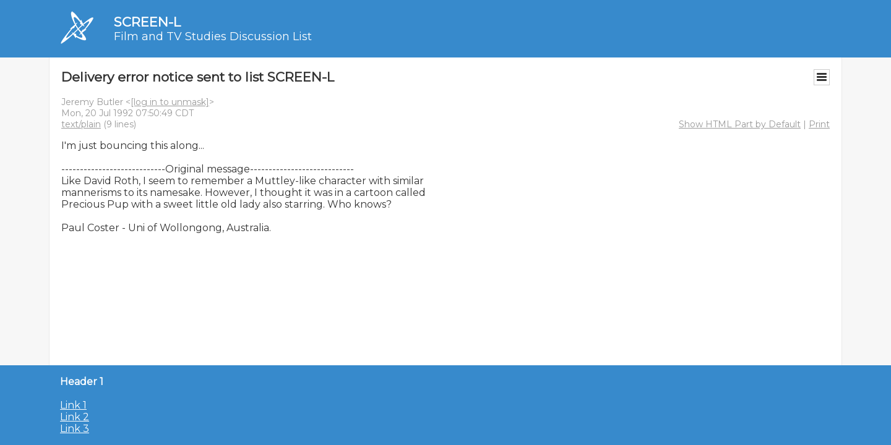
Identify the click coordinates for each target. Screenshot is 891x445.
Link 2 (74, 417)
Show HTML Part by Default (740, 124)
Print (819, 124)
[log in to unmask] (170, 102)
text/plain (81, 124)
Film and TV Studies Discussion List (213, 36)
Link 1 (73, 405)
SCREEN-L (147, 22)
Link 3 (74, 428)
